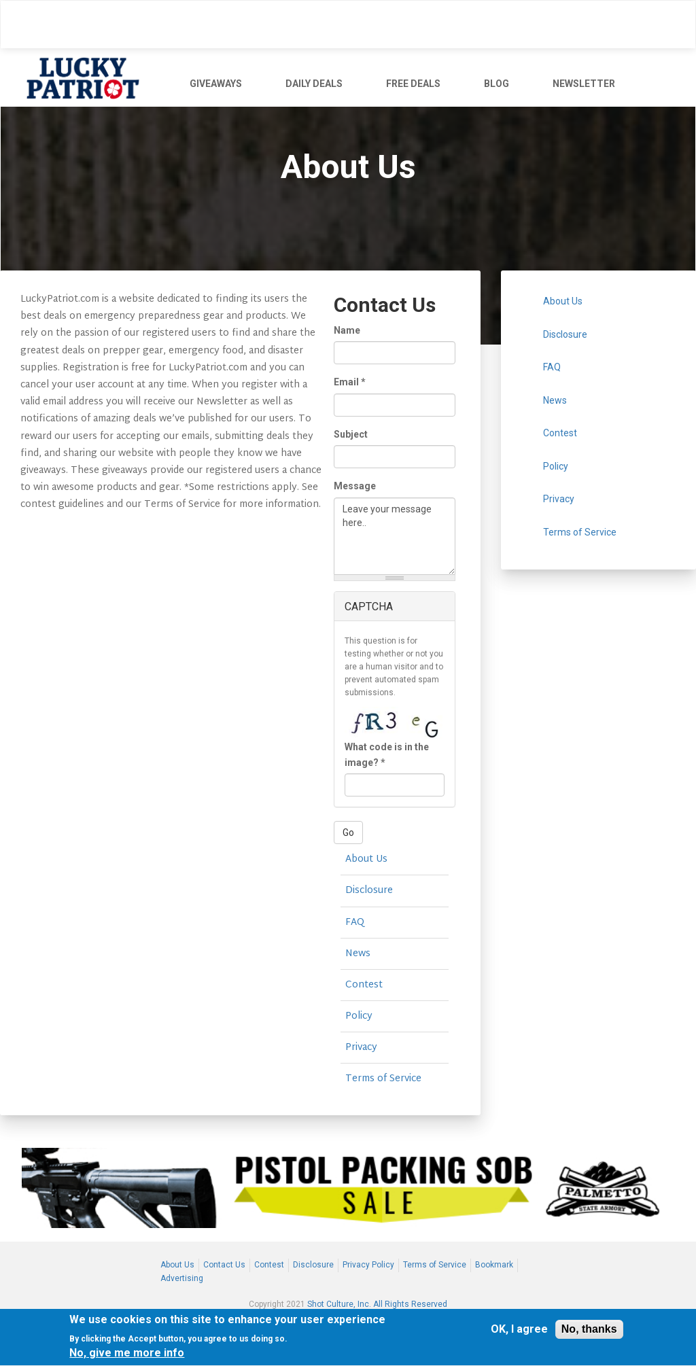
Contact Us (224, 1264)
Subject (351, 434)
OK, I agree (519, 1331)
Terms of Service (383, 1078)
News (357, 953)
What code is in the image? (387, 754)
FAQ (354, 922)
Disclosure (369, 890)
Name (347, 330)
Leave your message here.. (394, 536)
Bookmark (494, 1264)
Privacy (361, 1047)
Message (355, 485)
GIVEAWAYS (216, 83)
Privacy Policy (368, 1264)
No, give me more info (126, 1354)
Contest (364, 985)
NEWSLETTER (584, 83)
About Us (366, 859)
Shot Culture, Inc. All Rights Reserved (377, 1304)
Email (350, 381)
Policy (358, 1016)
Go (348, 832)
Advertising (181, 1278)
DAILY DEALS (314, 83)
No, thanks (589, 1330)
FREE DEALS (413, 83)
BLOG (496, 83)
